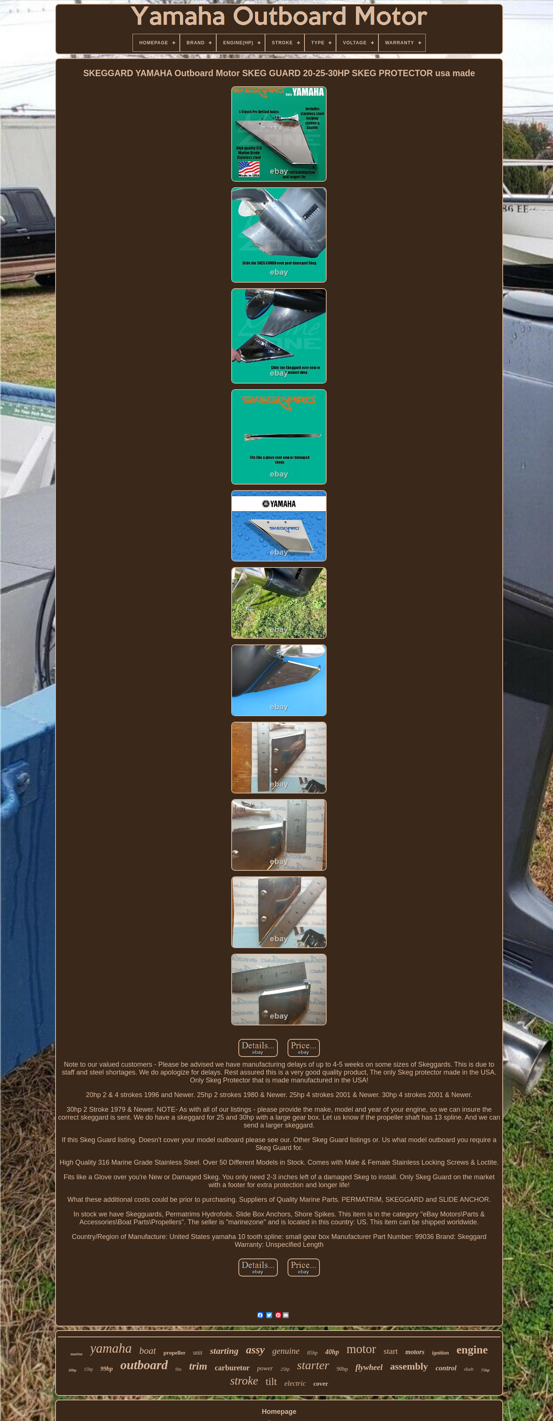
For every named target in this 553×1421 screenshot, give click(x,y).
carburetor (232, 1368)
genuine (286, 1351)
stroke (244, 1380)
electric (295, 1383)
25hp (284, 1369)
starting (224, 1351)
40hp (332, 1352)
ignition (440, 1353)
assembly (409, 1366)
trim (198, 1366)
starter (313, 1365)
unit (197, 1352)
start (391, 1351)
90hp (342, 1369)
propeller (174, 1353)
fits (178, 1369)
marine (77, 1354)
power (265, 1368)
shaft (468, 1369)
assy (255, 1350)
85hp (312, 1353)
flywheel (369, 1367)
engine (472, 1349)
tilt (271, 1381)
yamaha (111, 1348)
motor (361, 1349)
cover (320, 1383)
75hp (485, 1370)
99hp (107, 1368)
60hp (73, 1370)
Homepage (279, 1411)
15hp (88, 1369)
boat (147, 1351)
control (446, 1368)
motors (415, 1352)
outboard (144, 1365)
